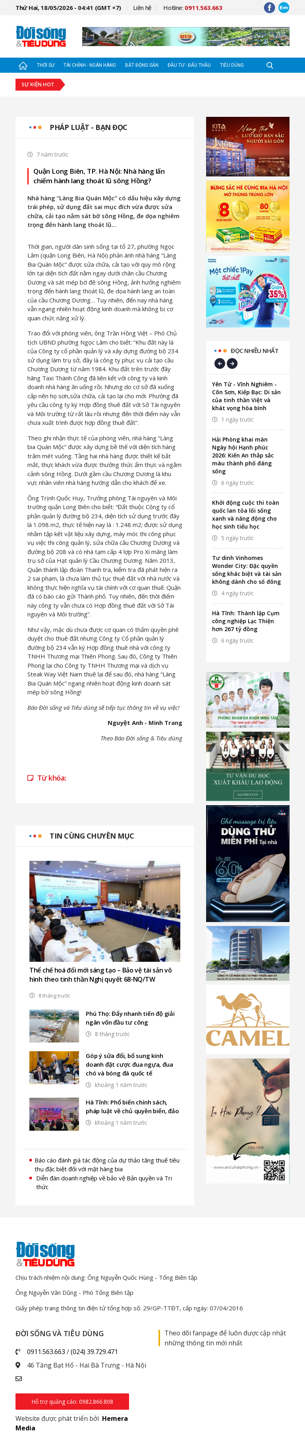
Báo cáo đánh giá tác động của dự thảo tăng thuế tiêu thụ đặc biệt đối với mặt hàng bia (107, 1164)
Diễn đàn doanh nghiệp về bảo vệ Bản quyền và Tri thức (104, 1182)
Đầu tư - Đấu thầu (189, 65)
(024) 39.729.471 (94, 1351)
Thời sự (45, 65)
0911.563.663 (46, 1351)
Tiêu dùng (232, 65)
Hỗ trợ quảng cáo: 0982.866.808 (72, 1401)
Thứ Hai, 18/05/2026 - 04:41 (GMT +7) (68, 8)
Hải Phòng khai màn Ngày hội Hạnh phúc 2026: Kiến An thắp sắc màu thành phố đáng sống (243, 455)
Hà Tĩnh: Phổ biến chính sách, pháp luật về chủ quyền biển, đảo (132, 1106)
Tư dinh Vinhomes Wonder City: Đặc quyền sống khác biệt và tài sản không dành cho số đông (247, 569)
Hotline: (192, 8)
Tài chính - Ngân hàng (90, 65)
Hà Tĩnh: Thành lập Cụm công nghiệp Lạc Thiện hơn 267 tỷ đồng (246, 621)
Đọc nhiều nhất (254, 351)
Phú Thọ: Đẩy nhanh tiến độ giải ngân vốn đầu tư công (130, 1017)
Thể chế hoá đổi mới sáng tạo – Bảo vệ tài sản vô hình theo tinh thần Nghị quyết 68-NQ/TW (100, 975)
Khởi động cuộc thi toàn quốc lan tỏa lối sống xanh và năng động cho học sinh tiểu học (245, 514)
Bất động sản (141, 65)
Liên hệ (142, 8)
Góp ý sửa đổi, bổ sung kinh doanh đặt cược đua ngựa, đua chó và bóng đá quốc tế (129, 1064)
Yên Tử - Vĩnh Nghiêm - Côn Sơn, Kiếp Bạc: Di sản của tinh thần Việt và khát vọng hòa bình (246, 396)
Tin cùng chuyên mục (92, 836)
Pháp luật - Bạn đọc (88, 127)
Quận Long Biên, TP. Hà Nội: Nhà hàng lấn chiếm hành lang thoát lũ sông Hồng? (99, 176)
